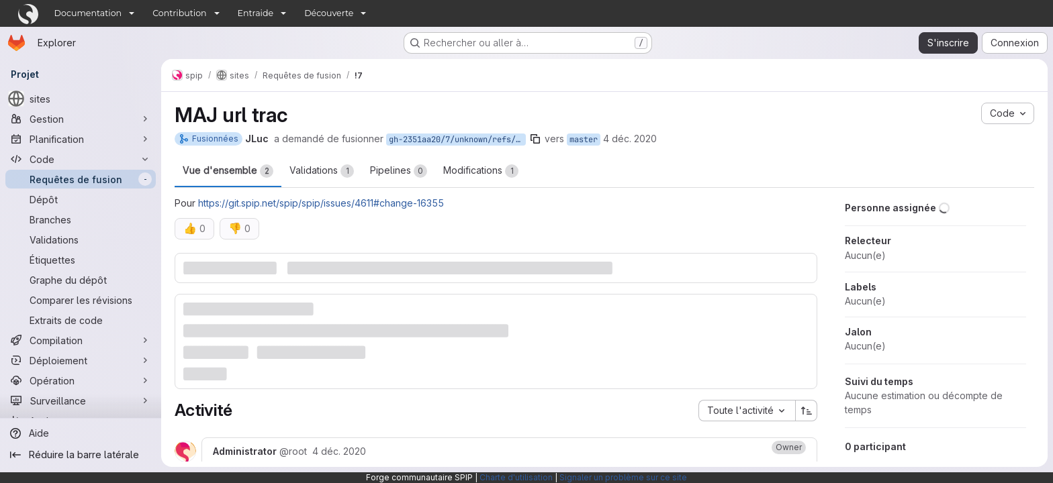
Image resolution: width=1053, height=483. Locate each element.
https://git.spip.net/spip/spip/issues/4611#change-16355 (321, 203)
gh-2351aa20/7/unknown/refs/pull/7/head (457, 139)
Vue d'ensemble (228, 171)
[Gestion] (80, 118)
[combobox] (746, 410)
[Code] (80, 159)
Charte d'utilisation (516, 477)
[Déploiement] (80, 360)
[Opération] (80, 380)
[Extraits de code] (80, 320)
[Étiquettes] (80, 259)
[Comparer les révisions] (80, 299)
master (583, 139)
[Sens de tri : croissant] (806, 410)
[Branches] (80, 219)
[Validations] (80, 239)
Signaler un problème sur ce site (623, 477)
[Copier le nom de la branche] (535, 139)
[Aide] (80, 433)
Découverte (328, 13)
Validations (321, 171)
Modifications (480, 171)
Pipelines (398, 171)
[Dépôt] (80, 199)
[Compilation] (80, 340)
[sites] (80, 98)
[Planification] (80, 138)
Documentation (88, 13)
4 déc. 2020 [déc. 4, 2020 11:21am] (630, 138)
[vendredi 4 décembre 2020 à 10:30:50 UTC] (339, 451)
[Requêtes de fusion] (80, 179)
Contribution (179, 13)
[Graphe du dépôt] (80, 279)
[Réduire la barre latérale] (80, 454)
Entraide (256, 13)
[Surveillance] (80, 400)
